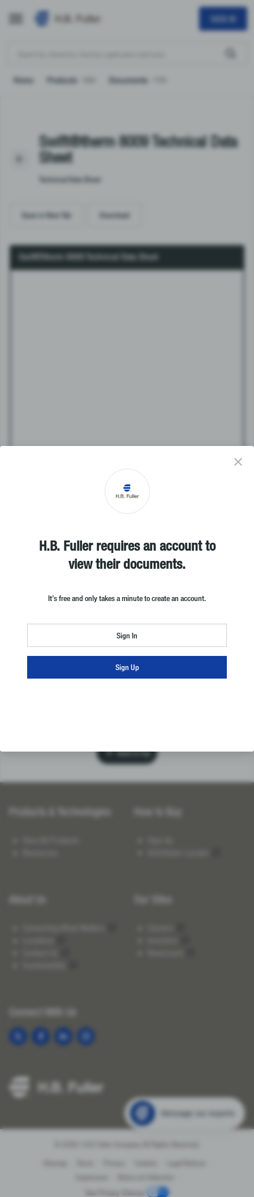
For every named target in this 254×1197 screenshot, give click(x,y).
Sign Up (127, 667)
